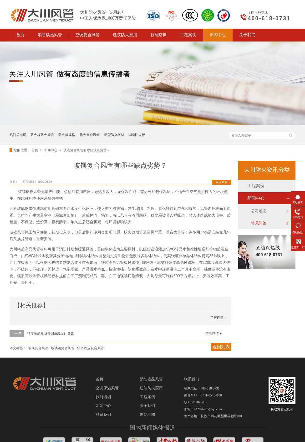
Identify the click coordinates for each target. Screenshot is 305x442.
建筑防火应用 (151, 388)
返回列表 (221, 182)
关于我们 (147, 406)
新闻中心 (51, 150)
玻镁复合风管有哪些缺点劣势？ (86, 150)
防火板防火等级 (42, 135)
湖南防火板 (136, 135)
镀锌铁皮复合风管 (90, 348)
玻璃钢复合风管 (62, 348)
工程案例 (255, 185)
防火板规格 (66, 135)
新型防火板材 (114, 135)
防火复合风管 (90, 135)
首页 (35, 150)
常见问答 (258, 223)
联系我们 (103, 414)
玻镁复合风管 (38, 348)
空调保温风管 (107, 388)
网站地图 (147, 414)
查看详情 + (213, 333)
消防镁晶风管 (151, 379)
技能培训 (103, 397)
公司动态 (258, 211)
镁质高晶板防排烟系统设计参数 (50, 333)
